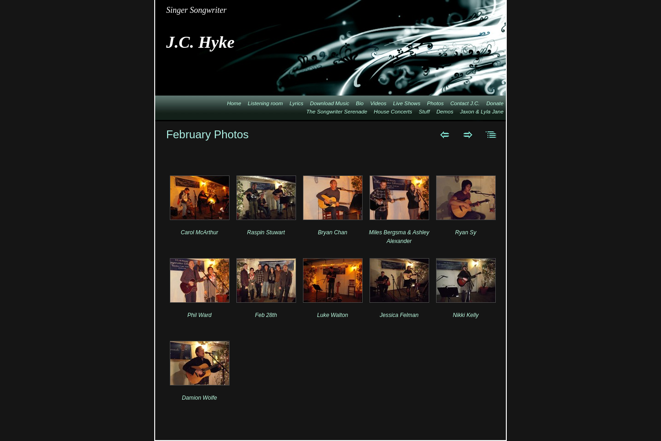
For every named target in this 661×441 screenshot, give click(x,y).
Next (468, 134)
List (491, 134)
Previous (444, 134)
